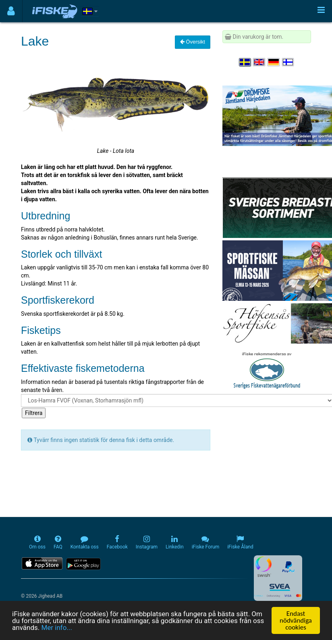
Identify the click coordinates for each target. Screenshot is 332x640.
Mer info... (56, 628)
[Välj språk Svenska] (245, 62)
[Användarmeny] (11, 11)
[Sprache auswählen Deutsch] (274, 62)
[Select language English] (259, 62)
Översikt (192, 42)
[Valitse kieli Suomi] (288, 62)
